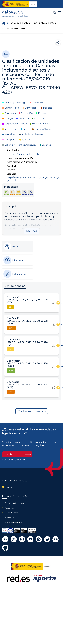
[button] (59, 13)
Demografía (31, 107)
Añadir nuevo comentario (32, 411)
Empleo (42, 113)
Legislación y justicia (16, 123)
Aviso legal (10, 508)
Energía (9, 118)
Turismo (26, 139)
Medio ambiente (41, 123)
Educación (27, 113)
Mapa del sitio (11, 513)
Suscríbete (17, 454)
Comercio (37, 102)
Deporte (47, 107)
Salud (26, 129)
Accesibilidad (11, 517)
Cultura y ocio (12, 107)
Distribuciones (15, 286)
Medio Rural (11, 129)
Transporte (10, 139)
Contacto (10, 487)
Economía (10, 113)
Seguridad (10, 134)
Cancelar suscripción (13, 460)
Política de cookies (14, 522)
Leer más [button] (31, 231)
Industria (39, 118)
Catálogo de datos (20, 23)
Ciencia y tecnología (16, 102)
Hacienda (23, 118)
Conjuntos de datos (45, 23)
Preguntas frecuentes (15, 503)
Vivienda (46, 145)
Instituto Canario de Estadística (24, 154)
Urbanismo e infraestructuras (20, 145)
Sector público (43, 129)
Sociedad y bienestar (32, 134)
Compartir (58, 42)
